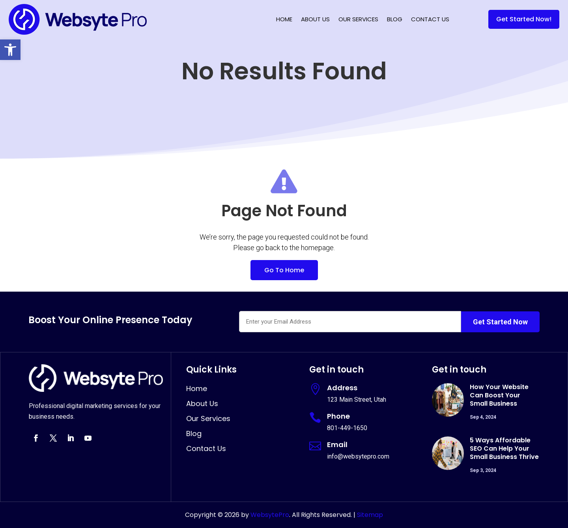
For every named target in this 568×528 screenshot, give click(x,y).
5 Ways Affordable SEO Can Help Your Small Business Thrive (504, 448)
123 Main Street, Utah (356, 399)
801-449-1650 (347, 428)
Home (284, 19)
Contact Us (430, 19)
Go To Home (284, 270)
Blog (394, 19)
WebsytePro (269, 514)
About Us (315, 19)
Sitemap (370, 514)
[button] (10, 49)
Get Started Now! (523, 19)
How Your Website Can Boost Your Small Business (499, 395)
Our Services (358, 19)
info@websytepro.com (358, 456)
